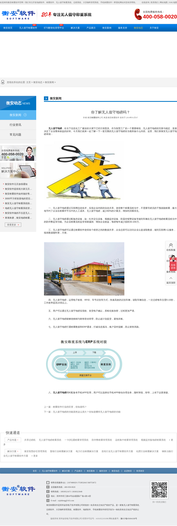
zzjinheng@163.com (66, 497)
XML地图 (173, 2)
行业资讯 (18, 124)
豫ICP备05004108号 (129, 515)
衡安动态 (138, 28)
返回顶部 (171, 279)
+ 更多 (34, 452)
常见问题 (18, 134)
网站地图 (164, 2)
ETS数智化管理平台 (54, 26)
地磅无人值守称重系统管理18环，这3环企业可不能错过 (33, 208)
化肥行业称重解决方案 (147, 448)
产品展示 (91, 28)
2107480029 (72, 479)
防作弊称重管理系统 (102, 437)
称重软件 (95, 117)
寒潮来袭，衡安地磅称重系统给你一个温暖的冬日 (30, 218)
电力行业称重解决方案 (87, 448)
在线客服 (171, 246)
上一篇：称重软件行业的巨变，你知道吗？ (65, 407)
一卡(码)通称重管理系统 (76, 437)
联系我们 (154, 2)
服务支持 (122, 28)
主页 (28, 82)
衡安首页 (7, 28)
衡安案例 (106, 28)
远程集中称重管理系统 (126, 437)
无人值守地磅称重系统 (50, 437)
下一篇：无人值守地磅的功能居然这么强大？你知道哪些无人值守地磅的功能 (82, 412)
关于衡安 (154, 28)
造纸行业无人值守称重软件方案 (117, 448)
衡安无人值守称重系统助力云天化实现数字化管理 (30, 203)
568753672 (91, 479)
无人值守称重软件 (28, 26)
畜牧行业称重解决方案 (61, 448)
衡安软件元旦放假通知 (16, 184)
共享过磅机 (30, 437)
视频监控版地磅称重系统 (153, 437)
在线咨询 (145, 2)
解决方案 (75, 28)
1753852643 (82, 479)
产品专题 (12, 437)
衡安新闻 (49, 82)
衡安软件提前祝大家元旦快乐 (19, 189)
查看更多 (13, 224)
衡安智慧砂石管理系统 (35, 448)
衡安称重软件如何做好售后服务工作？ (24, 193)
